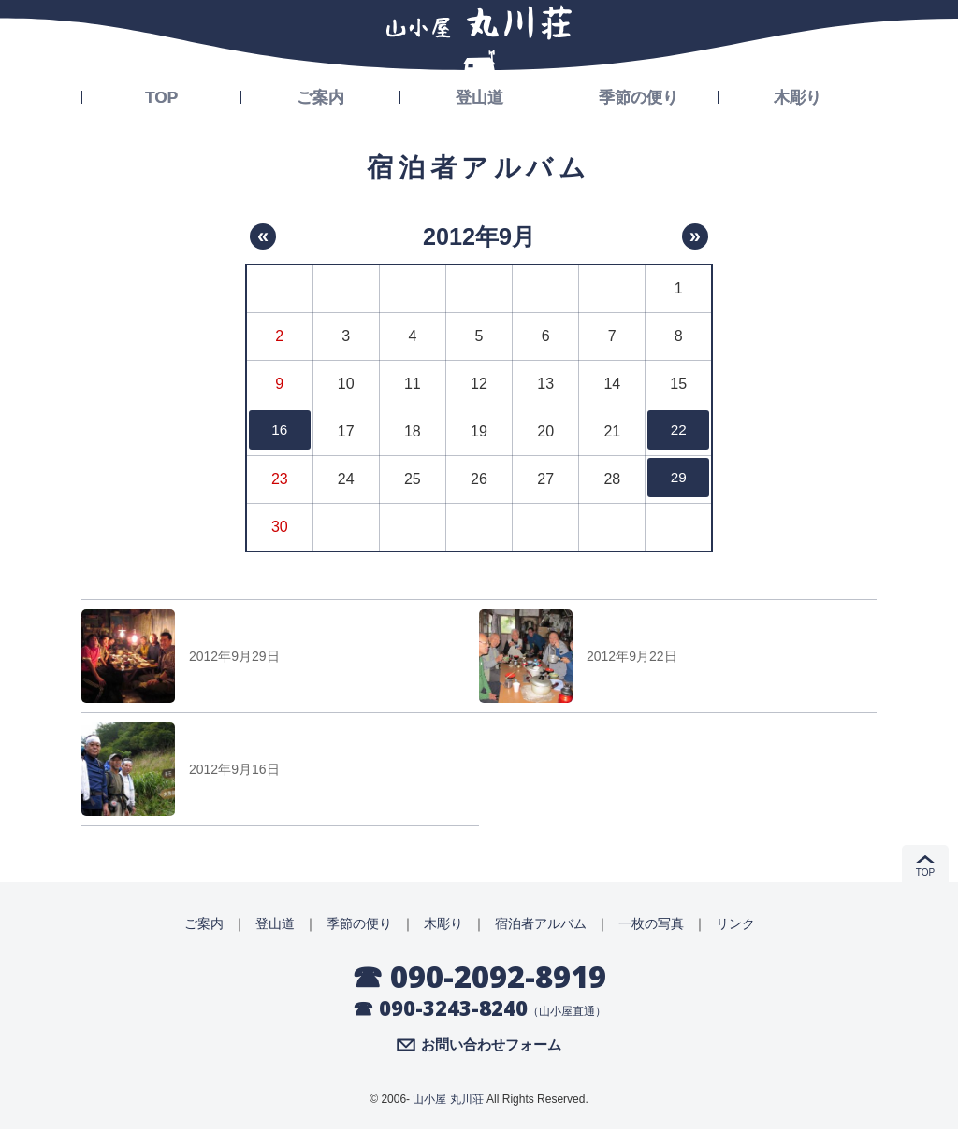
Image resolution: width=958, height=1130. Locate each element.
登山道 (480, 95)
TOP (161, 95)
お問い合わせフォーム (491, 1045)
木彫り (798, 95)
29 (678, 479)
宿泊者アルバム (541, 923)
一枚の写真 (651, 923)
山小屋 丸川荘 (448, 1100)
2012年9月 (479, 236)
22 (678, 431)
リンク (735, 923)
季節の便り (639, 95)
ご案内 (321, 95)
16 (279, 431)
